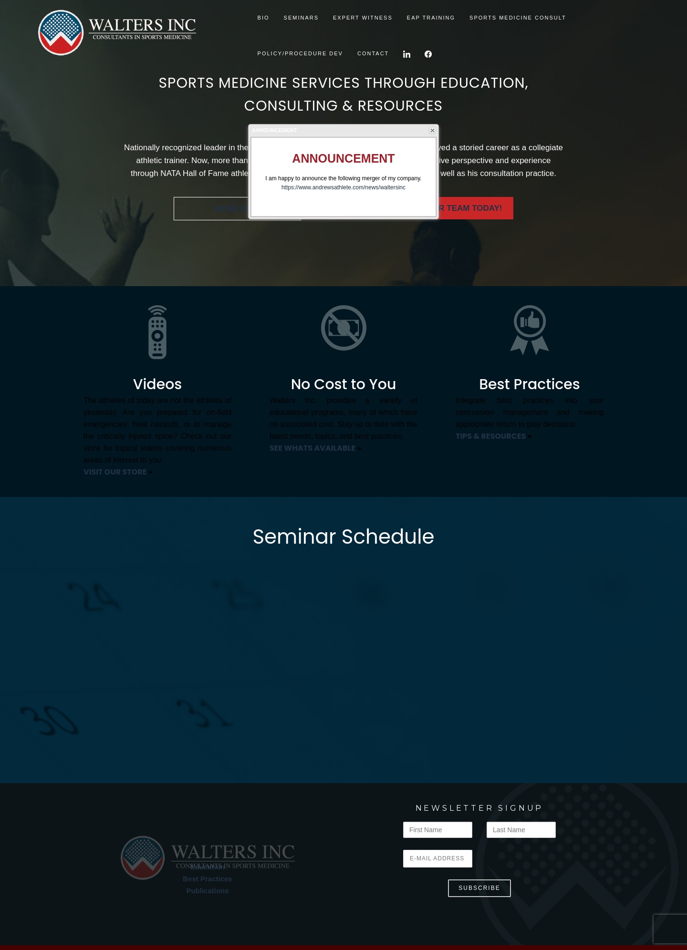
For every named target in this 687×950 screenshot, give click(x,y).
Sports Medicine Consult (517, 18)
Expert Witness (363, 18)
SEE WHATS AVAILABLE (312, 448)
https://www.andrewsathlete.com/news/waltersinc (343, 187)
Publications (207, 891)
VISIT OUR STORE (114, 471)
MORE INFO (237, 208)
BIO (264, 18)
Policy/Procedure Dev (300, 53)
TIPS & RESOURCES (491, 436)
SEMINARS (301, 18)
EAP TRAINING (431, 18)
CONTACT (373, 53)
